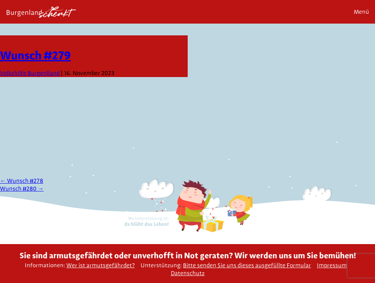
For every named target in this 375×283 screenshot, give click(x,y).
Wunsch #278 (21, 180)
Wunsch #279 (35, 55)
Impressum (332, 265)
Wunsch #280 (22, 188)
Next (366, 48)
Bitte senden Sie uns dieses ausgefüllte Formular (247, 265)
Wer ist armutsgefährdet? (100, 265)
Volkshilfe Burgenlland (30, 73)
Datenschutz (188, 273)
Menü (361, 11)
